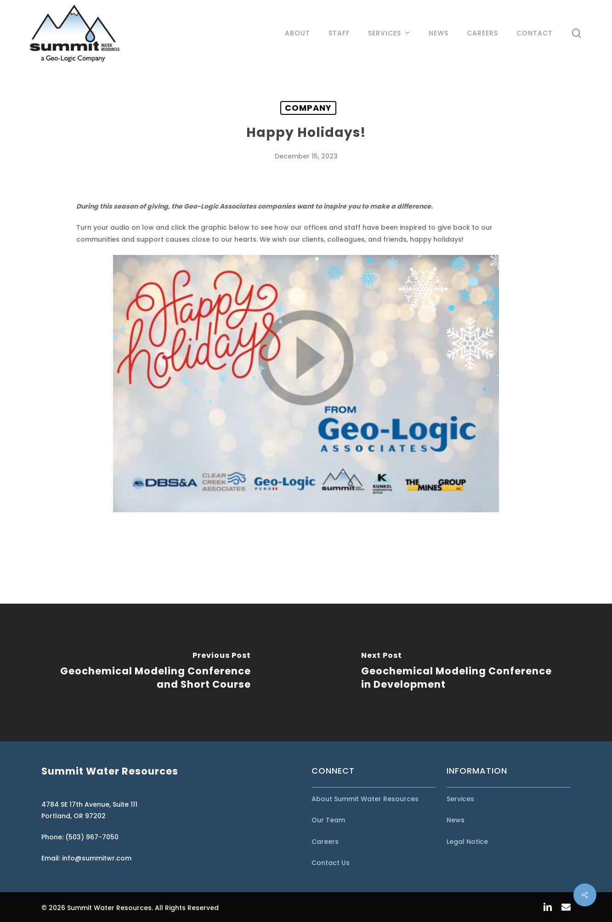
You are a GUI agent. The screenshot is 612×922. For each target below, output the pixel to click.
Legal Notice (467, 841)
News (456, 820)
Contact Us (331, 862)
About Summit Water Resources (365, 798)
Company (308, 107)
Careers (325, 841)
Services (460, 798)
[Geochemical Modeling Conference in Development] (459, 672)
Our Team (328, 820)
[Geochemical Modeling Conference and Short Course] (153, 672)
